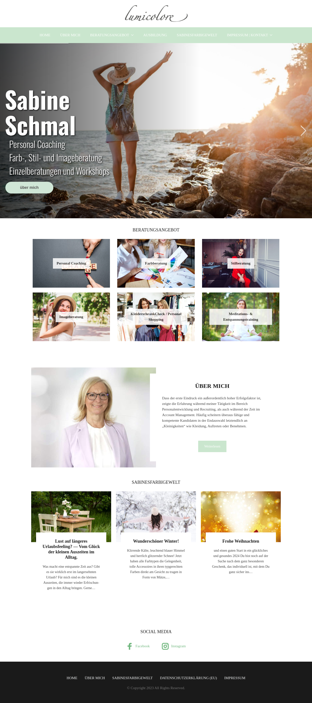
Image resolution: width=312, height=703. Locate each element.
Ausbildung (155, 35)
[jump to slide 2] (156, 212)
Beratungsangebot (109, 35)
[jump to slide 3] (161, 212)
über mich (70, 35)
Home (45, 35)
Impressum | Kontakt (247, 35)
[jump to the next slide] (303, 131)
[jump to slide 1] (150, 212)
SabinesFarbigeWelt (197, 35)
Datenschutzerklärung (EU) (188, 678)
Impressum (234, 678)
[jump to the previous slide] (8, 131)
